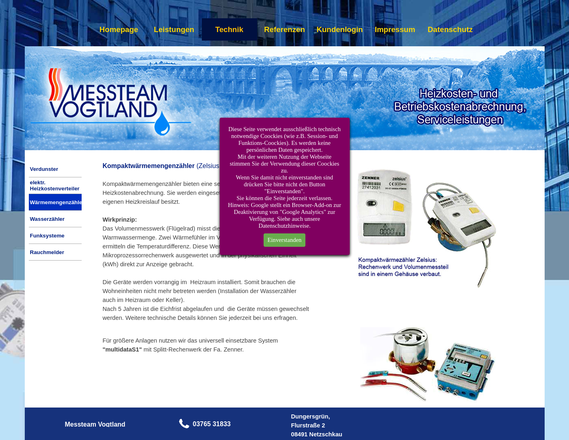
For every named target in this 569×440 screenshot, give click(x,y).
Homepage (119, 29)
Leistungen (174, 29)
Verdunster (44, 169)
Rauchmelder (47, 252)
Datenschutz (450, 29)
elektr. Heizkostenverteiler (55, 185)
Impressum (395, 29)
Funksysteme (47, 236)
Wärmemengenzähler (57, 202)
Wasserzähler (47, 219)
